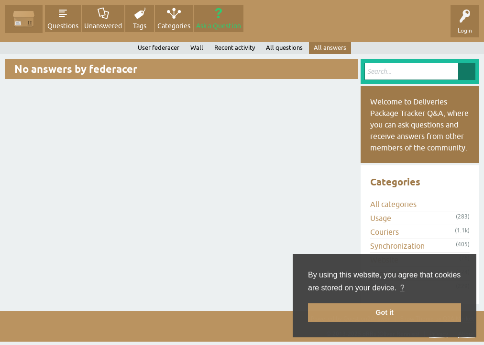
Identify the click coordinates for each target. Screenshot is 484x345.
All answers (330, 47)
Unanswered (103, 26)
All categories (393, 204)
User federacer (158, 47)
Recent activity (234, 47)
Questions (62, 26)
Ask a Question (218, 26)
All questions (284, 47)
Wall (196, 47)
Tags (139, 26)
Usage (380, 218)
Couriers (384, 232)
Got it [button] (384, 312)
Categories (173, 26)
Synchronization (397, 246)
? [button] (402, 288)
